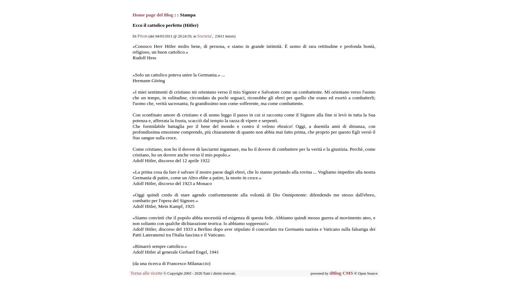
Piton (142, 36)
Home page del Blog (154, 15)
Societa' (204, 36)
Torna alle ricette (146, 273)
